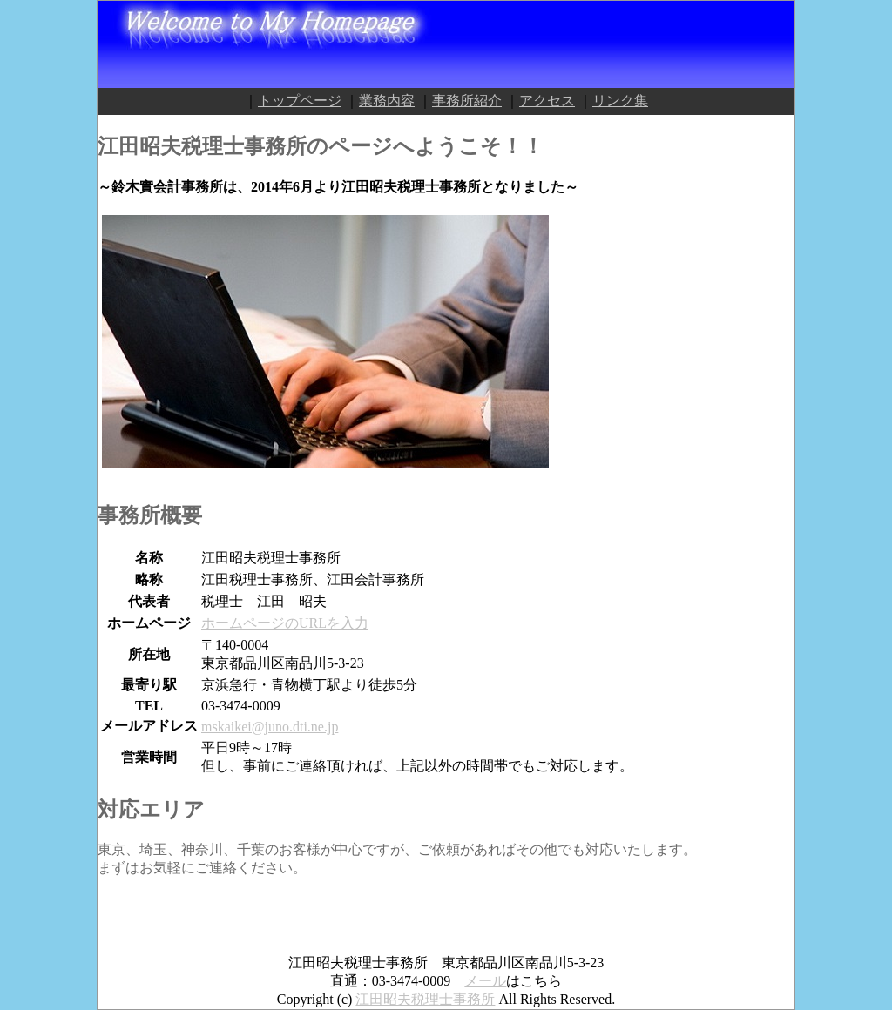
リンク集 (620, 100)
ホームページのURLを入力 (284, 623)
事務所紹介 (467, 100)
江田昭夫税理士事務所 (425, 999)
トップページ (299, 100)
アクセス (547, 100)
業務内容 (387, 100)
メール (485, 980)
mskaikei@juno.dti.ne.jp (269, 726)
